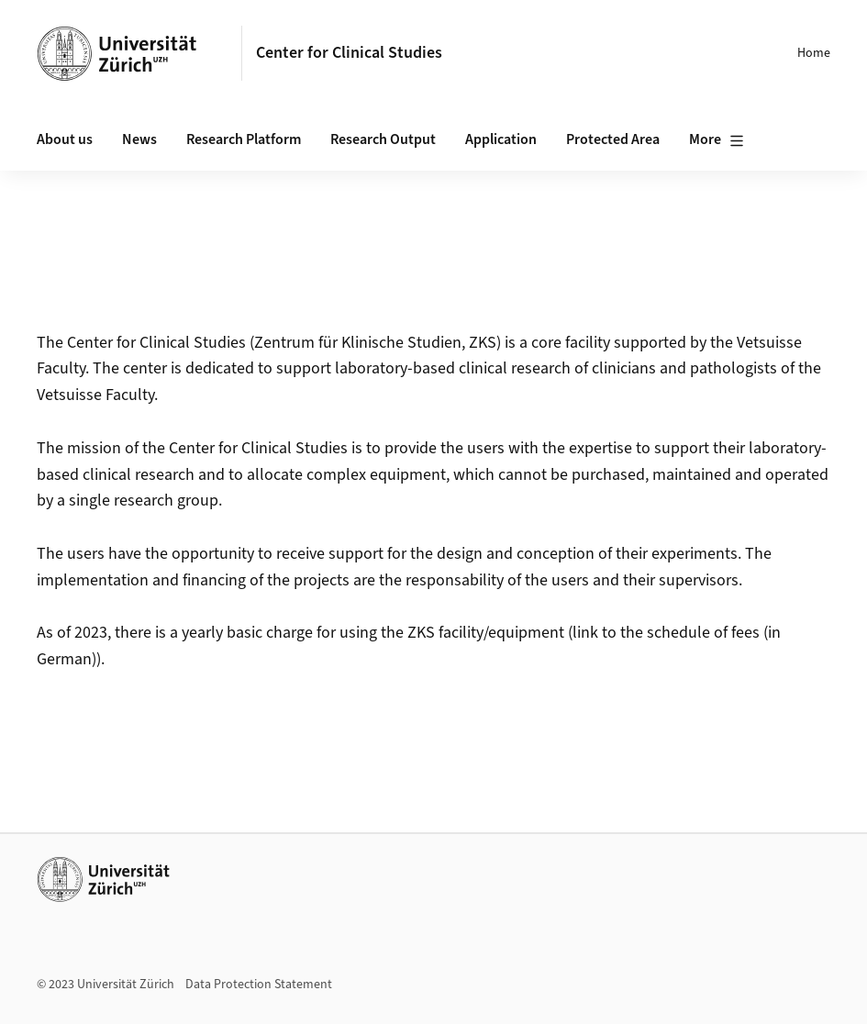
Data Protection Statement (258, 984)
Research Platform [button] (243, 139)
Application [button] (501, 139)
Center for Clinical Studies (349, 52)
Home (813, 53)
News (139, 139)
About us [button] (65, 139)
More (716, 140)
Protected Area (613, 139)
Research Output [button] (383, 139)
